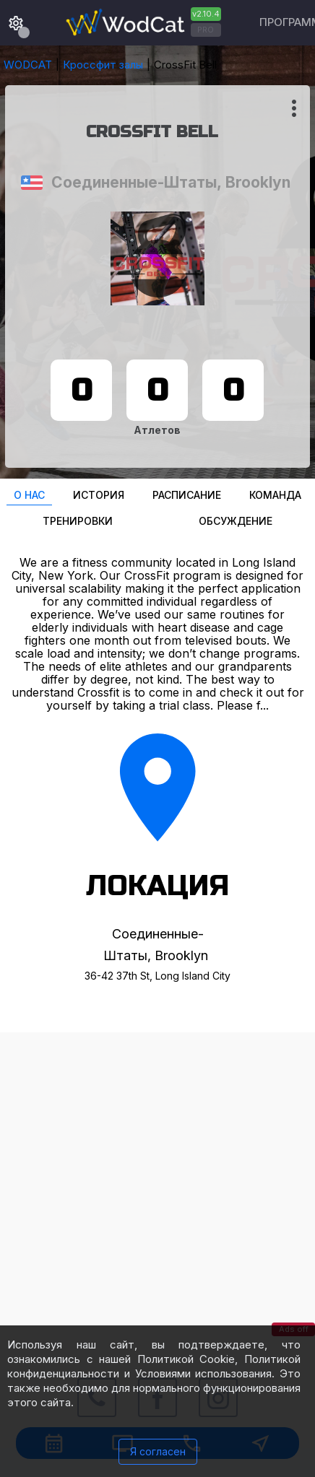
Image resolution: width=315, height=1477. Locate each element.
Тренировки (78, 521)
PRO (205, 30)
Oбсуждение (235, 521)
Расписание (186, 495)
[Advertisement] (157, 1189)
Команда (275, 495)
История (98, 495)
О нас (29, 495)
